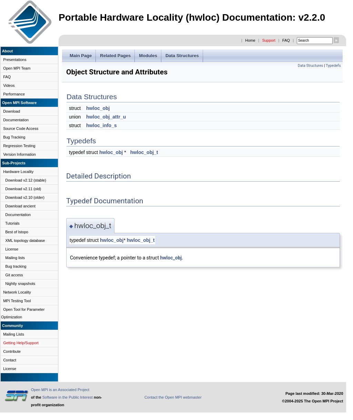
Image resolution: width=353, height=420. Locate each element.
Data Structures (182, 55)
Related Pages (115, 55)
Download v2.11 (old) (23, 189)
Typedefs (333, 65)
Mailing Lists (13, 334)
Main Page (81, 55)
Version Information (19, 154)
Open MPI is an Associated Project (60, 390)
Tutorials (12, 223)
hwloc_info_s (101, 125)
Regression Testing (19, 146)
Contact (9, 360)
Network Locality (17, 292)
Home (250, 40)
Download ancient (20, 206)
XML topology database (25, 240)
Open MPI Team (16, 68)
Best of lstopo (16, 232)
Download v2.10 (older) (24, 197)
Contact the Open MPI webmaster (173, 397)
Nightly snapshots (20, 283)
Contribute (12, 351)
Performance (14, 94)
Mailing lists (15, 258)
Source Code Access (20, 128)
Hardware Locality (18, 172)
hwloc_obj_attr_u (106, 117)
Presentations (14, 60)
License (11, 249)
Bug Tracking (14, 137)
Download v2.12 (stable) (25, 180)
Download (11, 111)
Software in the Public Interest (67, 397)
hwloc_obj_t (144, 152)
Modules (148, 55)
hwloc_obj (98, 108)
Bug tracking (15, 266)
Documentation (16, 120)
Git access (14, 275)
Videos (8, 85)
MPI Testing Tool (17, 301)
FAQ (286, 40)
